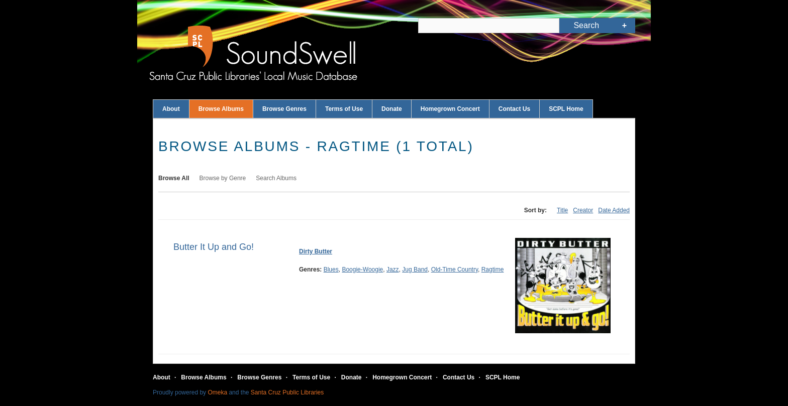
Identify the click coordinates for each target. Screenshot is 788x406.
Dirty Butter (315, 251)
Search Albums (276, 178)
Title (562, 210)
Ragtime (492, 269)
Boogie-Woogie (362, 269)
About (171, 108)
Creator (583, 210)
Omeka (217, 392)
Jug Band (415, 269)
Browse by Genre (223, 178)
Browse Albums (221, 108)
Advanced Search (624, 25)
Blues (331, 269)
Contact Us (514, 108)
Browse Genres (284, 108)
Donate (391, 108)
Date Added (614, 210)
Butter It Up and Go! (213, 247)
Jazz (392, 269)
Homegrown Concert (450, 108)
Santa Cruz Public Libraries (287, 392)
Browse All (173, 178)
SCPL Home (566, 108)
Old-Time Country (454, 269)
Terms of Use (344, 108)
